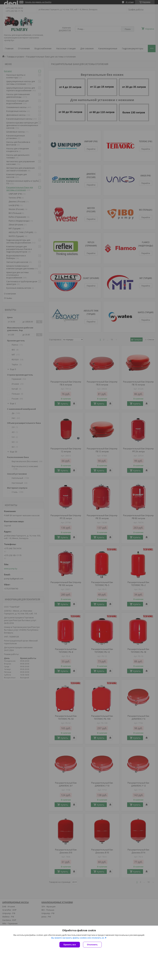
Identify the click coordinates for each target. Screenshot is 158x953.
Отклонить (92, 944)
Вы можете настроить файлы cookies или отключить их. (78, 938)
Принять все (69, 944)
